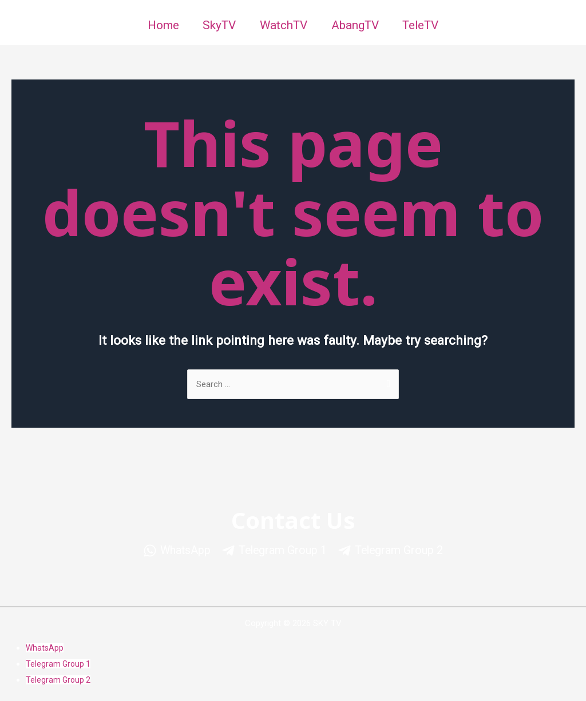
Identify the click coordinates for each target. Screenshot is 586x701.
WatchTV (282, 25)
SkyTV (217, 25)
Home (160, 25)
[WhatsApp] (171, 550)
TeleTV (423, 25)
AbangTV (355, 25)
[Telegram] (273, 550)
